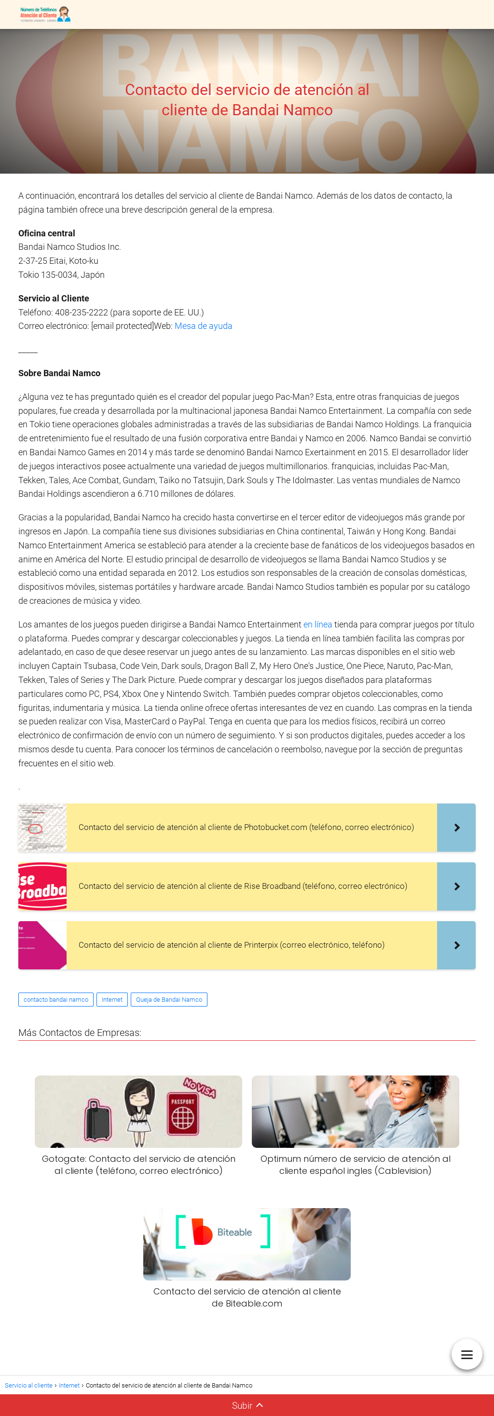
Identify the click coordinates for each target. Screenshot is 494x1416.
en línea (317, 624)
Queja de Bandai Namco (169, 999)
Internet (112, 999)
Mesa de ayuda (204, 326)
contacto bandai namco (56, 999)
